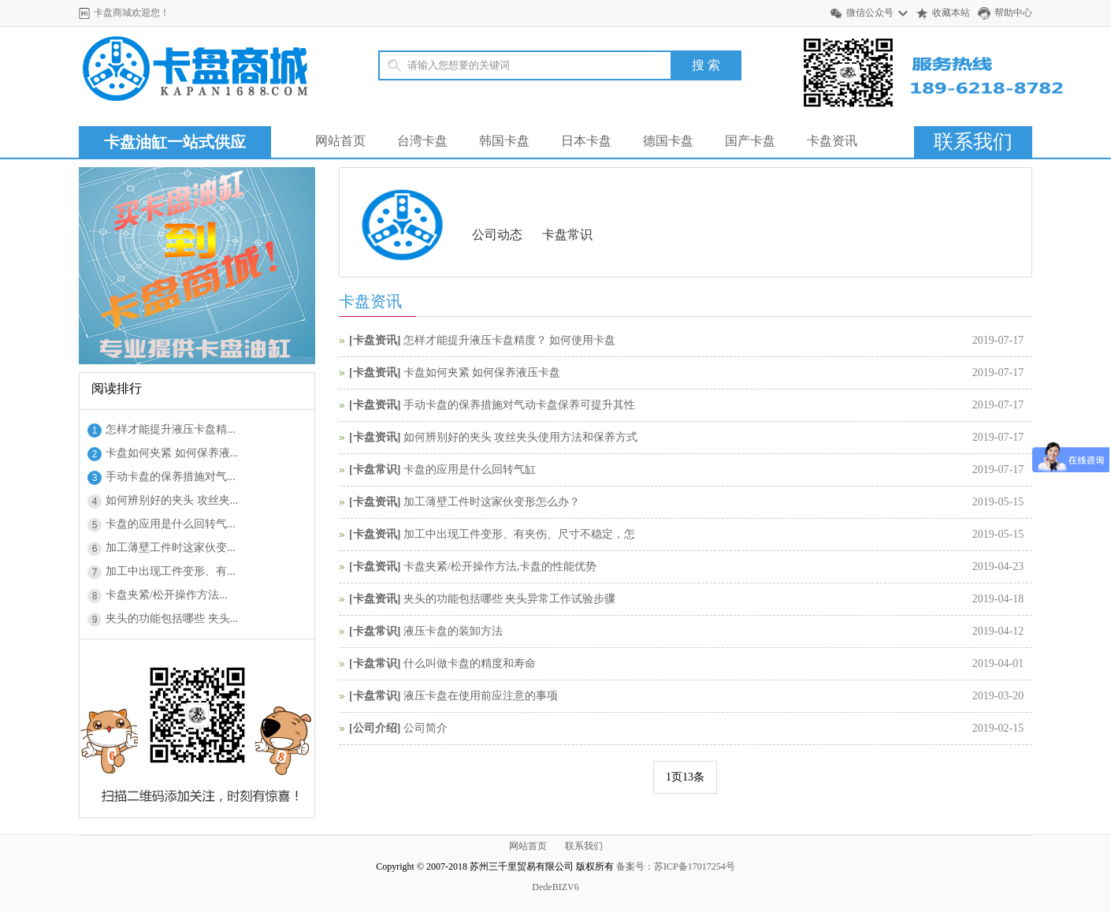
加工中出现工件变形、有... (171, 571)
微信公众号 (870, 12)
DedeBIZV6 (555, 887)
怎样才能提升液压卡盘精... (171, 429)
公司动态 (497, 234)
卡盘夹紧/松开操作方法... (166, 595)
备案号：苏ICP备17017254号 (675, 866)
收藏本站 (951, 12)
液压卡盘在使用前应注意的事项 (480, 696)
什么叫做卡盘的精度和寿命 (469, 663)
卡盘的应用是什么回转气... (171, 524)
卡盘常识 (567, 234)
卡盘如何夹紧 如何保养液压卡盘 (482, 372)
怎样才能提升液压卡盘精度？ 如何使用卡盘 (509, 340)
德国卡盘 (668, 140)
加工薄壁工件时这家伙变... (171, 547)
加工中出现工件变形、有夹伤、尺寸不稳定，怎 (519, 534)
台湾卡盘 (422, 140)
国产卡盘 (750, 140)
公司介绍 (375, 728)
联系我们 (973, 141)
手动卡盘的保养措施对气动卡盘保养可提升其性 (519, 405)
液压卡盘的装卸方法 (453, 631)
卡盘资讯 (832, 140)
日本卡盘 (586, 140)
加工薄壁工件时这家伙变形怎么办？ (491, 502)
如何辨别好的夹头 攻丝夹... (172, 500)
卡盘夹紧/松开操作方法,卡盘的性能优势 (499, 566)
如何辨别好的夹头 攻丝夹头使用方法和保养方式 (520, 437)
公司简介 (425, 728)
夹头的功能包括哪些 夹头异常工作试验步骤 (509, 599)
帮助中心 (1013, 12)
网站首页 (340, 140)
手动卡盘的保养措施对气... (171, 477)
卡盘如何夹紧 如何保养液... (172, 453)
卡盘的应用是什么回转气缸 (469, 469)
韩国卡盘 (504, 140)
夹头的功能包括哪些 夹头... (172, 618)
